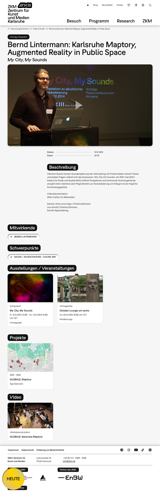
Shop (95, 5)
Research (126, 20)
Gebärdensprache (136, 5)
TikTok (143, 450)
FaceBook (121, 450)
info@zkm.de (69, 461)
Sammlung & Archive (19, 29)
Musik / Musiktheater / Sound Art (35, 257)
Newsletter (107, 5)
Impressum (13, 450)
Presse (120, 5)
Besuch (74, 20)
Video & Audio (39, 29)
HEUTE (13, 478)
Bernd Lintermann (25, 236)
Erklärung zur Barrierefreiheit (50, 450)
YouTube (136, 450)
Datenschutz (27, 450)
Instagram (128, 450)
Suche (150, 5)
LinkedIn (150, 450)
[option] (30, 300)
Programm (99, 20)
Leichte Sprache (128, 5)
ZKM (147, 20)
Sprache (143, 5)
